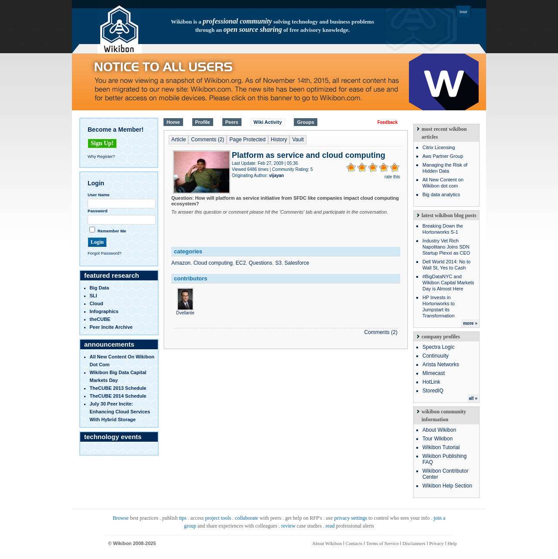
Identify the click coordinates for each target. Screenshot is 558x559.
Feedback (388, 122)
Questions (260, 263)
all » (473, 398)
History (279, 139)
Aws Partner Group (442, 156)
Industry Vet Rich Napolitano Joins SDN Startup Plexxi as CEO (446, 247)
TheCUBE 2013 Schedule (118, 388)
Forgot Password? (105, 253)
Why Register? (101, 156)
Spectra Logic (438, 347)
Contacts (354, 543)
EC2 (240, 263)
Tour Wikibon (437, 439)
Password (97, 210)
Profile (202, 122)
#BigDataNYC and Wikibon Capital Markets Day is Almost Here (448, 282)
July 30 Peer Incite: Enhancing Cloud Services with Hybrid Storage (120, 411)
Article (178, 139)
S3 (278, 263)
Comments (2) (207, 139)
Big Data (99, 287)
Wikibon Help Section (447, 486)
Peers (231, 122)
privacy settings (350, 518)
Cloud (96, 303)
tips (182, 518)
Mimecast (433, 373)
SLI (93, 295)
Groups (305, 122)
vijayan (276, 175)
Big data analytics (441, 194)
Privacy (436, 543)
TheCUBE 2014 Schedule (118, 396)
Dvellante (185, 310)
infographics (104, 311)
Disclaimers (413, 543)
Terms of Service (382, 543)
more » (470, 323)
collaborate (246, 518)
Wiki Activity (268, 122)
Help (452, 543)
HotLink (431, 382)
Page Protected (247, 139)
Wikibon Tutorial (440, 447)
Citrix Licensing (438, 147)
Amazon (181, 263)
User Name (98, 194)
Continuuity (435, 356)
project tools (218, 518)
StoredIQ (432, 391)
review (288, 526)
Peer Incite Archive (111, 327)
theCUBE (100, 319)
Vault (297, 139)
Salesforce (297, 263)
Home (173, 122)
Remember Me (112, 230)
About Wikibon (439, 430)
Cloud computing (213, 263)
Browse (120, 518)
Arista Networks (440, 364)
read (330, 526)
